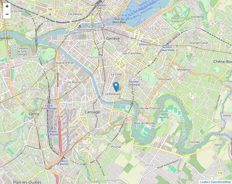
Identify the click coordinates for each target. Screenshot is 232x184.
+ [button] (7, 7)
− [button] (7, 15)
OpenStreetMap (221, 181)
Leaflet (204, 181)
